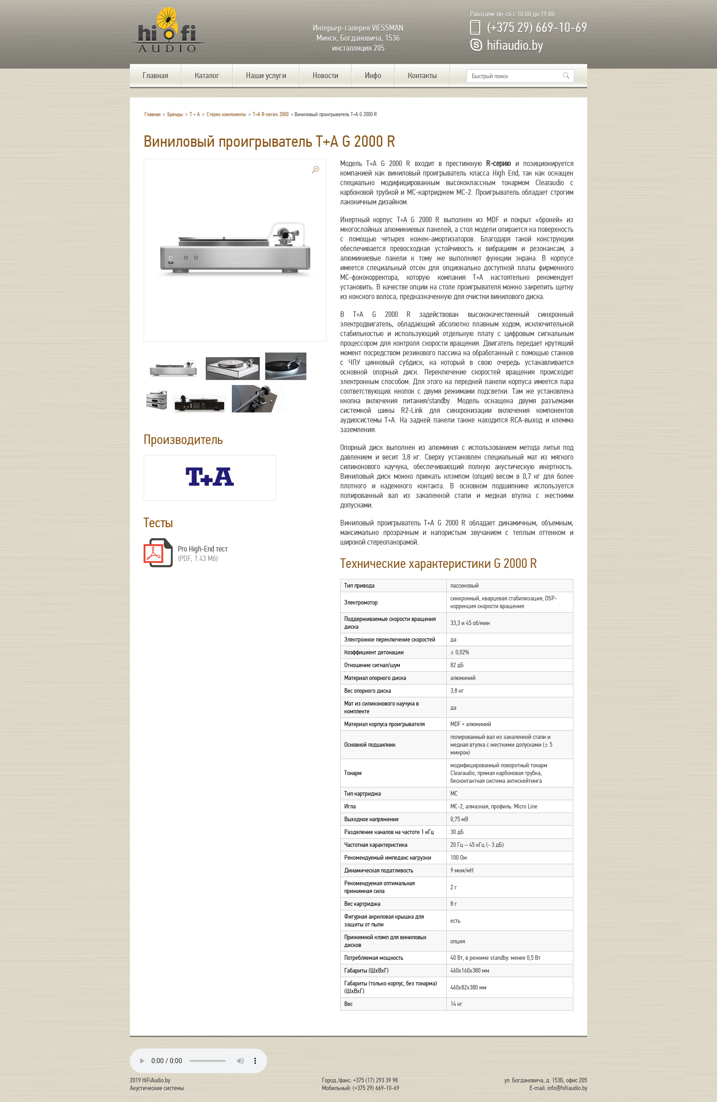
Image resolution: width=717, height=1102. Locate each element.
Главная (155, 75)
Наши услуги (266, 75)
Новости (325, 75)
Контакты (422, 75)
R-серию (498, 163)
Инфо (373, 75)
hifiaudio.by (515, 45)
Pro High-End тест (203, 549)
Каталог (207, 75)
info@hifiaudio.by (567, 1088)
